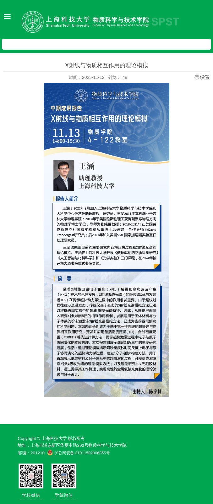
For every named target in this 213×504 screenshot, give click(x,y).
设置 (205, 77)
